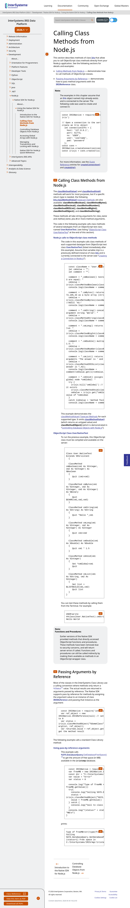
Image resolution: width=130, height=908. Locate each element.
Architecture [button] (14, 47)
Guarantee (113, 891)
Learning (48, 5)
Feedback (127, 459)
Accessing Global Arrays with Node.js (28, 136)
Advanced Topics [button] (18, 161)
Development (37, 12)
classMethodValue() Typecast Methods (79, 416)
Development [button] (15, 54)
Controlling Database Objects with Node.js (82, 427)
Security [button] (12, 51)
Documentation (65, 5)
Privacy (97, 891)
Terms (104, 891)
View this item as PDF (15, 899)
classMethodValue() (67, 191)
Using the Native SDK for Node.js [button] (28, 109)
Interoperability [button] (16, 165)
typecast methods (74, 199)
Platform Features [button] (19, 67)
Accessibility (113, 895)
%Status (58, 688)
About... (15, 58)
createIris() (69, 167)
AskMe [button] (103, 19)
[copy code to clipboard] (97, 114)
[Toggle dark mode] (113, 20)
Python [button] (14, 75)
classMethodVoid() (91, 191)
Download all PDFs (15, 903)
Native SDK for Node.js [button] (24, 99)
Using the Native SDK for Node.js (73, 12)
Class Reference (15, 894)
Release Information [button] (18, 36)
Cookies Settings (100, 898)
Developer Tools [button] (18, 71)
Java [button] (13, 87)
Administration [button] (15, 43)
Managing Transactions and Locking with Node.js (29, 144)
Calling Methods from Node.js (70, 71)
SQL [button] (13, 83)
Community (83, 5)
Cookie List (113, 898)
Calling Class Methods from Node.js (100, 12)
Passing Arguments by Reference (71, 78)
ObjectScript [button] (16, 79)
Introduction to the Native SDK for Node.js (30, 115)
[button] (55, 180)
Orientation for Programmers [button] (24, 62)
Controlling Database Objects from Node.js (29, 130)
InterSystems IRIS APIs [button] (21, 156)
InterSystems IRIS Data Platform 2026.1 (17, 12)
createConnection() (90, 164)
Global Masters (121, 5)
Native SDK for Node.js (52, 12)
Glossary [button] (12, 172)
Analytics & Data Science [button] (20, 168)
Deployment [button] (14, 40)
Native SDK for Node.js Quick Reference (30, 151)
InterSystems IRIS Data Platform (21, 22)
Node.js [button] (14, 95)
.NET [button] (13, 91)
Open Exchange (101, 5)
